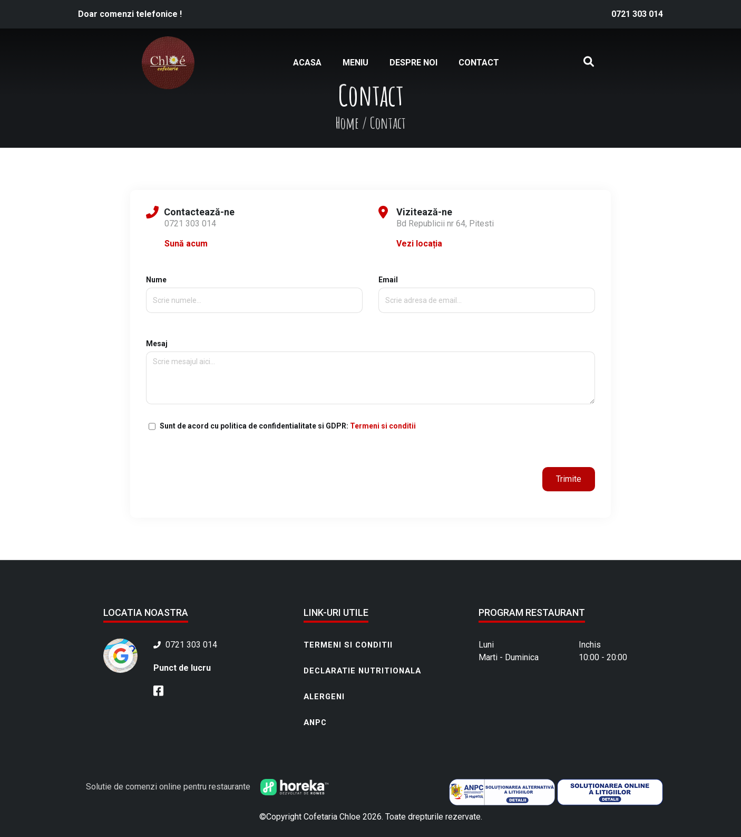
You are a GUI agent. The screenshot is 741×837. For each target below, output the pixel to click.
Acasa (307, 63)
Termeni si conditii (383, 426)
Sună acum (186, 244)
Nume (254, 290)
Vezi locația (419, 244)
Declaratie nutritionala (362, 671)
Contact (479, 63)
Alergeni (324, 696)
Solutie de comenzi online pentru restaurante (207, 787)
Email (486, 290)
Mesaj (370, 372)
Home (347, 122)
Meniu (355, 63)
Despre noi (413, 63)
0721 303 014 (637, 14)
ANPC (315, 722)
